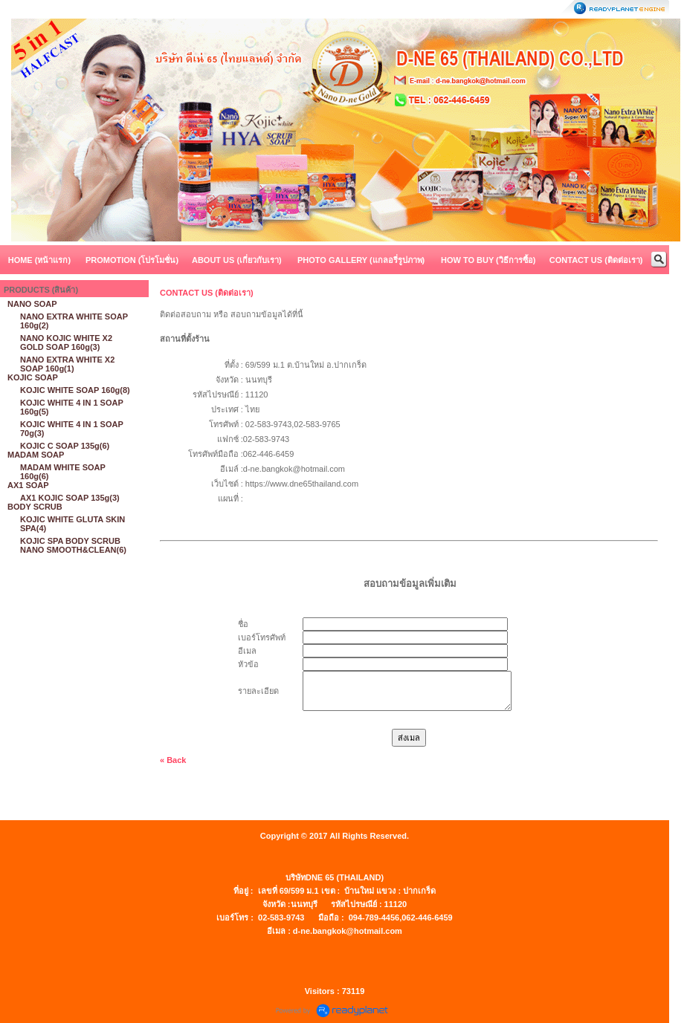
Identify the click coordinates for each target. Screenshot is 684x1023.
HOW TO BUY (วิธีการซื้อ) (488, 260)
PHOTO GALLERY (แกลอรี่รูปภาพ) (361, 260)
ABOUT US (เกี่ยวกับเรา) (237, 260)
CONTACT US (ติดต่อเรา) (596, 260)
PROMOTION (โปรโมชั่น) (132, 260)
